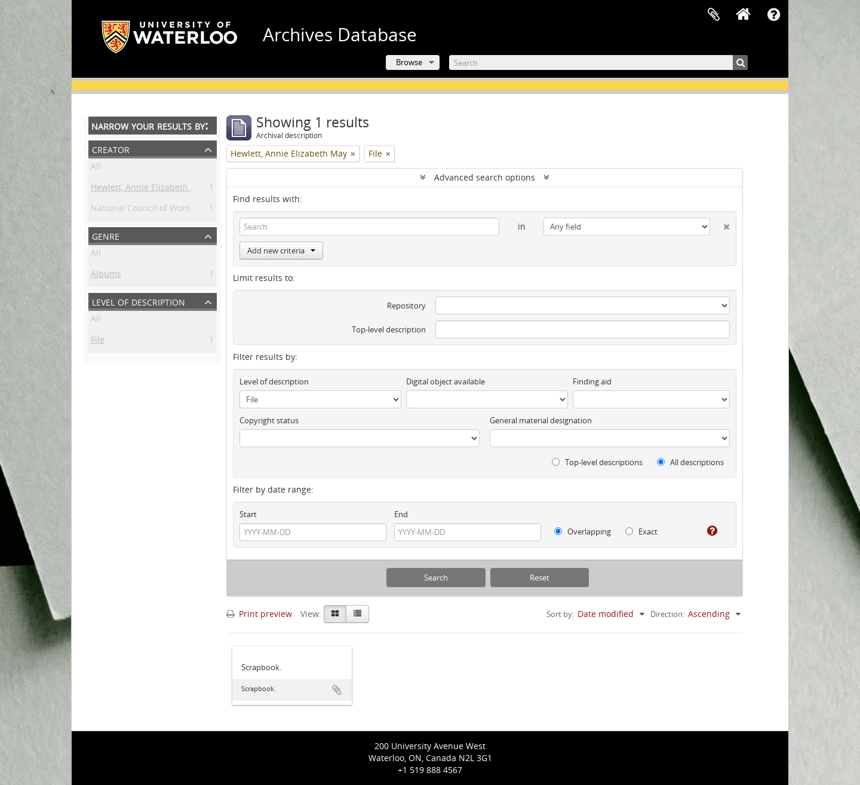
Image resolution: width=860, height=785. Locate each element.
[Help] (707, 531)
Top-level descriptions (597, 462)
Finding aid (592, 381)
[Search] (598, 62)
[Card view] (335, 614)
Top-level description (389, 329)
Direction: (667, 614)
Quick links (773, 15)
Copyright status (269, 420)
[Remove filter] (353, 154)
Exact (641, 531)
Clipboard (714, 15)
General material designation (541, 420)
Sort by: (560, 614)
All (96, 168)
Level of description (138, 301)
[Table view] (357, 614)
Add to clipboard (337, 690)
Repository (406, 305)
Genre (105, 235)
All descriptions (690, 462)
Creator (111, 148)
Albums (106, 276)
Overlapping (582, 531)
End (401, 514)
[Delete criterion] (720, 224)
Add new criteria (281, 250)
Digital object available (445, 381)
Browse (409, 62)
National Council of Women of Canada (167, 210)
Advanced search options (485, 177)
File (98, 341)
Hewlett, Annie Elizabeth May (149, 189)
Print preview (259, 613)
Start (248, 514)
